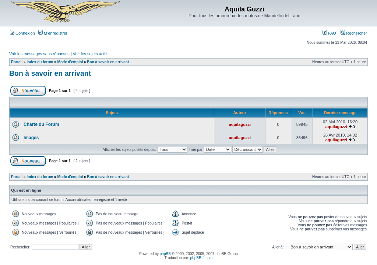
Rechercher (354, 33)
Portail (16, 62)
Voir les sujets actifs (91, 54)
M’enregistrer (52, 33)
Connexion (22, 33)
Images (31, 137)
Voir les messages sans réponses (39, 54)
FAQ (329, 33)
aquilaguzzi (240, 124)
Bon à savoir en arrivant (108, 62)
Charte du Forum (41, 124)
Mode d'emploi (70, 62)
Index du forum (40, 62)
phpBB (165, 254)
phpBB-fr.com (201, 258)
